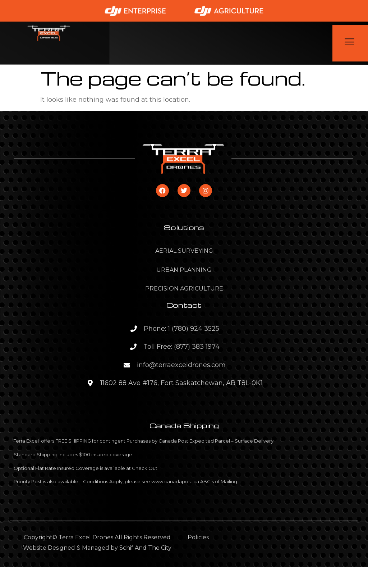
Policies (198, 537)
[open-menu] (350, 43)
